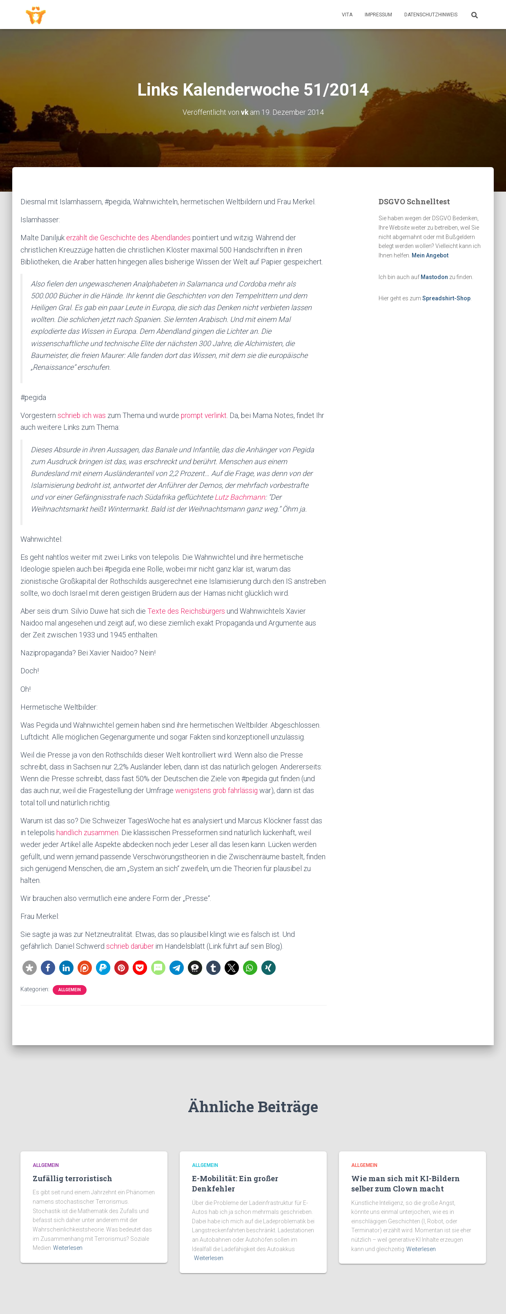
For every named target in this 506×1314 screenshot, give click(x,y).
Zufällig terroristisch (72, 1178)
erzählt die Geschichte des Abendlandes (130, 237)
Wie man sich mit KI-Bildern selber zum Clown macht (405, 1183)
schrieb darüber (131, 945)
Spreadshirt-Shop (446, 298)
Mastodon (434, 276)
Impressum (378, 15)
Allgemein (69, 988)
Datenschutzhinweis (430, 15)
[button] (29, 966)
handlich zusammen (87, 832)
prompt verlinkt (206, 415)
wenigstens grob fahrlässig (218, 790)
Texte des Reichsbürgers (187, 610)
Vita (347, 15)
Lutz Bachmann (239, 496)
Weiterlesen (67, 1248)
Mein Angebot (430, 255)
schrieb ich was (82, 415)
